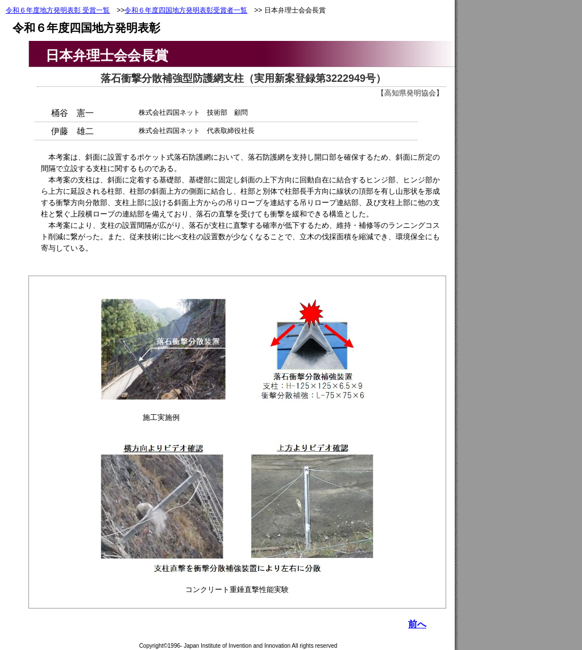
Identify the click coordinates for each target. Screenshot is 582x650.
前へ (417, 624)
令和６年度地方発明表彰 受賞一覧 (58, 10)
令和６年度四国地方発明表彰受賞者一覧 (185, 10)
